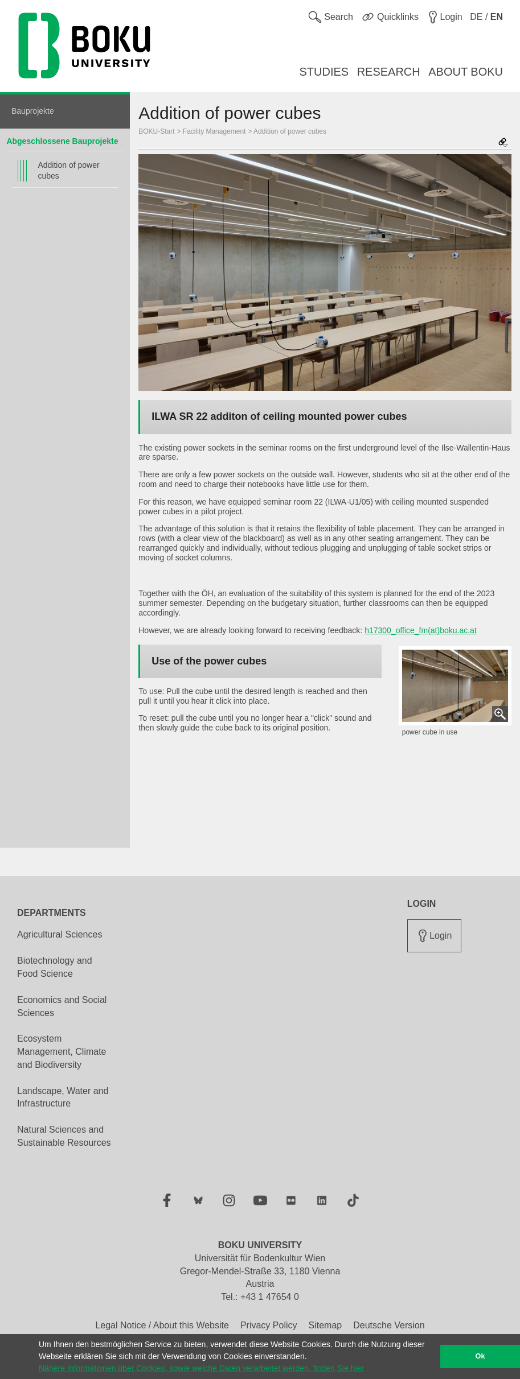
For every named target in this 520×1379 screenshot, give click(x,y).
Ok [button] (480, 1356)
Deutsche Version (388, 1325)
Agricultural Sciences (59, 934)
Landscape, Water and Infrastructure (62, 1097)
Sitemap (325, 1325)
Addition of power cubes (68, 170)
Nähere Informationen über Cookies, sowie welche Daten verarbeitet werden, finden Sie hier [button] (201, 1368)
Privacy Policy (268, 1325)
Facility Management (214, 131)
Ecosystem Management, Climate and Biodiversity (62, 1052)
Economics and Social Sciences (62, 1006)
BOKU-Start (156, 131)
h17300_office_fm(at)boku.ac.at (421, 630)
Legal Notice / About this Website (162, 1325)
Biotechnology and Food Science (54, 967)
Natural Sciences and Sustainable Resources (64, 1136)
